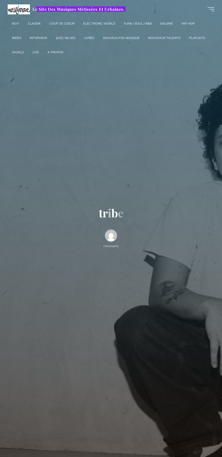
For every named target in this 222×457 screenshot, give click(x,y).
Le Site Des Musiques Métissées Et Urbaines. (78, 9)
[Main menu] (210, 9)
